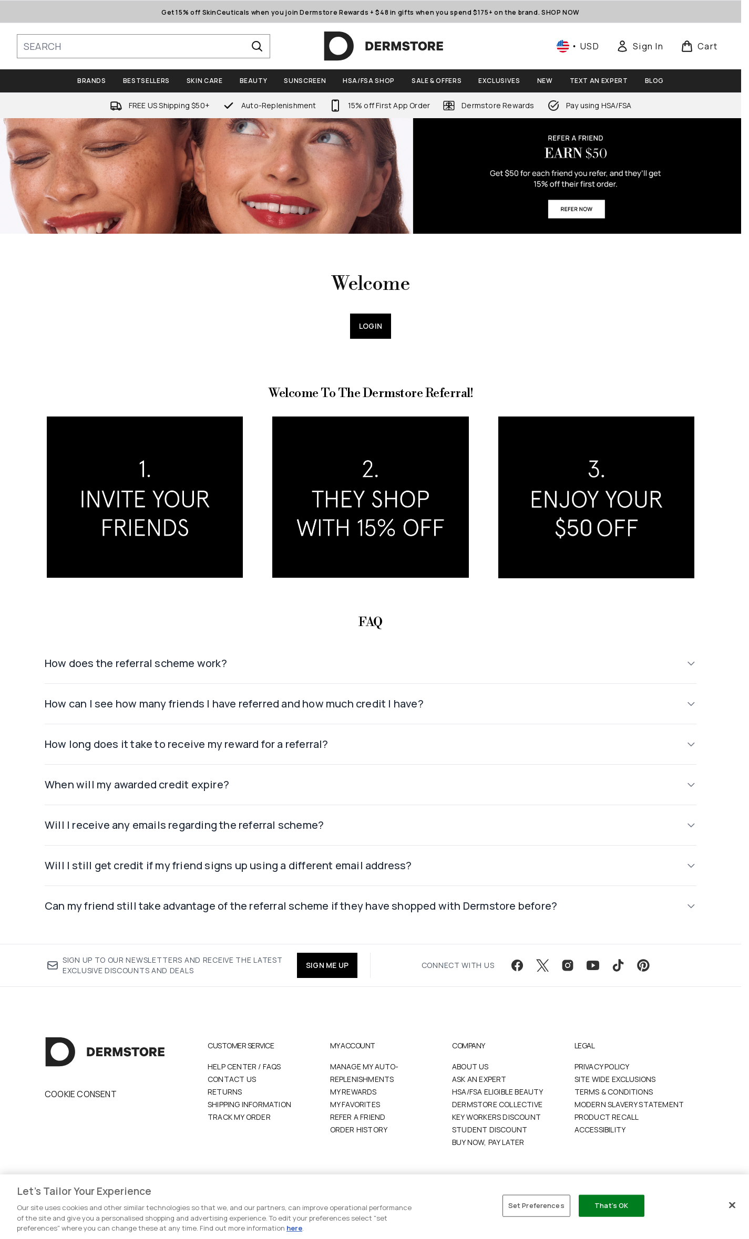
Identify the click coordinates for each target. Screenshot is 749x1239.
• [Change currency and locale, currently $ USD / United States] (578, 46)
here (294, 1228)
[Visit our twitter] (542, 965)
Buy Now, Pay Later (488, 1142)
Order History (359, 1129)
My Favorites (355, 1104)
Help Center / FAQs (244, 1066)
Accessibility (600, 1129)
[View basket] (699, 46)
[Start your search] (143, 46)
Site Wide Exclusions (615, 1079)
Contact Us (232, 1079)
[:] (145, 501)
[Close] (732, 1205)
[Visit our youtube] (593, 965)
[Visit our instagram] (567, 965)
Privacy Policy (602, 1066)
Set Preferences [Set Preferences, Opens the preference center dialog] (536, 1205)
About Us (470, 1066)
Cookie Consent (81, 1094)
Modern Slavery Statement (629, 1104)
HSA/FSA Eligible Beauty (497, 1092)
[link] (640, 46)
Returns (225, 1092)
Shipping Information (249, 1104)
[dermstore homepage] (383, 46)
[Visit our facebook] (517, 965)
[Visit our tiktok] (618, 965)
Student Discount (489, 1129)
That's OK (611, 1205)
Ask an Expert (479, 1079)
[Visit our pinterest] (643, 965)
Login (370, 326)
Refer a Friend (358, 1117)
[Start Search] (257, 46)
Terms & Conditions (613, 1092)
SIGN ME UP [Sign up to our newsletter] (327, 965)
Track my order (239, 1117)
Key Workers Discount (496, 1117)
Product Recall (606, 1117)
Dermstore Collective (497, 1104)
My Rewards (353, 1092)
